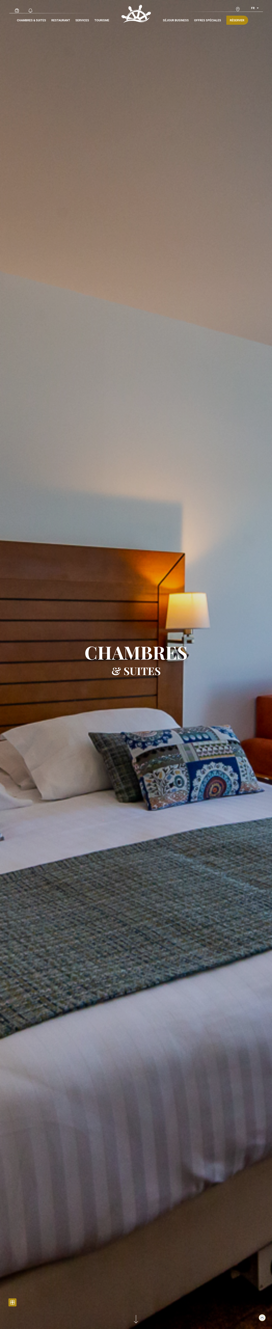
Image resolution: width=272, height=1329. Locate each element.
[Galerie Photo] (17, 10)
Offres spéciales (207, 20)
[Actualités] (30, 10)
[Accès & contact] (238, 9)
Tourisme (101, 20)
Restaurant (60, 20)
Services (82, 20)
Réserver (237, 20)
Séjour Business (176, 20)
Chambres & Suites (31, 20)
